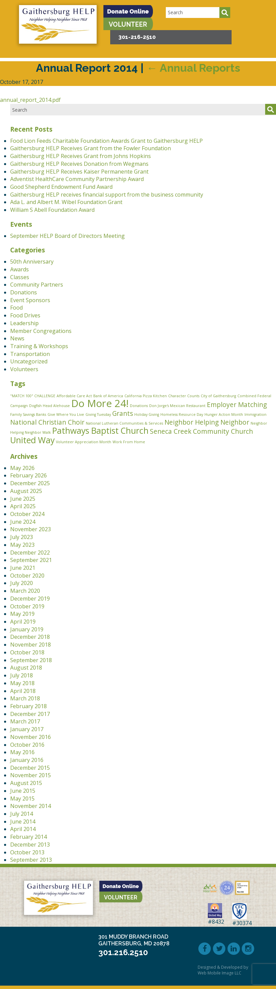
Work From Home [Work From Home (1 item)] (129, 442)
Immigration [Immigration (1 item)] (255, 414)
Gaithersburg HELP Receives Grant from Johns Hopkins (80, 156)
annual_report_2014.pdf (30, 100)
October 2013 (27, 852)
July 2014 (21, 813)
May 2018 (22, 683)
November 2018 (30, 644)
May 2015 (22, 798)
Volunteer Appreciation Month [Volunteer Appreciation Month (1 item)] (83, 442)
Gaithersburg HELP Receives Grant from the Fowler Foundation (90, 148)
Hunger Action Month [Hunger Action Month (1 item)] (223, 414)
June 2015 (22, 790)
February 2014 (28, 836)
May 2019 (22, 613)
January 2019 (26, 629)
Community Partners (36, 284)
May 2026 (22, 468)
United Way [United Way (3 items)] (32, 440)
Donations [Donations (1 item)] (139, 405)
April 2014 (23, 829)
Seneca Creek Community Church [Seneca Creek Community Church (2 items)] (201, 431)
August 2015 (26, 783)
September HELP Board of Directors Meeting (67, 236)
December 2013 (30, 844)
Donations (23, 292)
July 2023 (21, 537)
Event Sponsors (30, 300)
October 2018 (27, 652)
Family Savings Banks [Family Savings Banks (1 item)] (28, 414)
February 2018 (28, 706)
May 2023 (22, 544)
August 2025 (26, 491)
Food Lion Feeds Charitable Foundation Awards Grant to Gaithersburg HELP (106, 140)
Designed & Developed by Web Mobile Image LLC (223, 970)
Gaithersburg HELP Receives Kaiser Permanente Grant (79, 171)
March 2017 (25, 721)
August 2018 (26, 667)
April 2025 (23, 506)
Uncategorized (28, 361)
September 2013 (31, 859)
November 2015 (30, 775)
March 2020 (25, 590)
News (17, 338)
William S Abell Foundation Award (52, 209)
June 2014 (22, 821)
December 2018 (30, 636)
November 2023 (30, 529)
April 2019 (23, 621)
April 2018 (23, 691)
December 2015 (30, 767)
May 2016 (22, 752)
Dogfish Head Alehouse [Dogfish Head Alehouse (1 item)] (49, 405)
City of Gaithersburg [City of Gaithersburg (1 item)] (218, 396)
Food (16, 307)
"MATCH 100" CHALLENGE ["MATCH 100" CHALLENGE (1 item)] (32, 396)
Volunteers (24, 369)
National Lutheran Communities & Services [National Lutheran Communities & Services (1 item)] (124, 423)
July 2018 (21, 675)
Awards (19, 269)
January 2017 (26, 729)
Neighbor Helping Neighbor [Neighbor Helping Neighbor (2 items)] (206, 422)
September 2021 (31, 560)
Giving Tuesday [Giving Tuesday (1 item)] (98, 414)
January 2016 (26, 760)
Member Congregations (41, 331)
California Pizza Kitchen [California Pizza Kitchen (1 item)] (145, 396)
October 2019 (27, 606)
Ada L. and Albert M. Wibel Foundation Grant (66, 202)
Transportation (30, 354)
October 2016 (27, 744)
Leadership (24, 323)
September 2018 (31, 660)
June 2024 (22, 521)
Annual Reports (193, 68)
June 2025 (22, 498)
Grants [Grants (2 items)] (122, 413)
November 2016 (30, 737)
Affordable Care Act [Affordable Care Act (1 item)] (74, 396)
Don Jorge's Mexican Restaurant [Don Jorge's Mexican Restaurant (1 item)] (177, 405)
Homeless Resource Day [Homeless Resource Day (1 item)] (181, 414)
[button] (258, 11)
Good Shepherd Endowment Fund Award (61, 186)
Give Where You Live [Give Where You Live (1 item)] (65, 414)
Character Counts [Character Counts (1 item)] (183, 396)
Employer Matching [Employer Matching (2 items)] (237, 404)
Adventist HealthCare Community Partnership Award (77, 179)
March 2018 (25, 698)
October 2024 (27, 514)
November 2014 (30, 806)
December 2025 (30, 483)
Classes (19, 277)
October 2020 (27, 575)
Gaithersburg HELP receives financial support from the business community (106, 194)
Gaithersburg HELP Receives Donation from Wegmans (79, 163)
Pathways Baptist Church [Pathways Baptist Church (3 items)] (100, 430)
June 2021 (22, 567)
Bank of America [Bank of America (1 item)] (108, 396)
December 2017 (30, 714)
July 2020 (21, 583)
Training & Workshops (39, 346)
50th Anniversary (32, 261)
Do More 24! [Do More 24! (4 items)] (100, 403)
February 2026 (28, 475)
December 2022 (30, 552)
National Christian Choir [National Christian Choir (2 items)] (47, 422)
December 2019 (30, 598)
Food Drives (25, 315)
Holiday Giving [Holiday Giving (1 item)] (146, 414)
